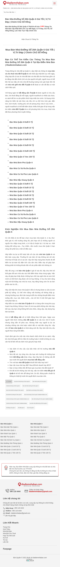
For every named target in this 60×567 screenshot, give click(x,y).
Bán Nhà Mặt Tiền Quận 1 (9, 427)
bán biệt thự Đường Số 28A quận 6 (14, 394)
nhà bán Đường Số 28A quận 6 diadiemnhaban (16, 403)
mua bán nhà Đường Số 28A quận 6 (22, 381)
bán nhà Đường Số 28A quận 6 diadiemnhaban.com (35, 394)
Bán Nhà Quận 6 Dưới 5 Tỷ (21, 122)
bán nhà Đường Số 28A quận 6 (39, 381)
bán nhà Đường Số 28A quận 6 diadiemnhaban (42, 399)
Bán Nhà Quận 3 (36, 424)
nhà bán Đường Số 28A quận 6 (13, 385)
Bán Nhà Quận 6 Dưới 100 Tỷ (22, 151)
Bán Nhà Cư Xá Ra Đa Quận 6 (23, 168)
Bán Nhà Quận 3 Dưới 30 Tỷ (40, 446)
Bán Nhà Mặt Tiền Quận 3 (39, 427)
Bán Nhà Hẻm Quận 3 (38, 430)
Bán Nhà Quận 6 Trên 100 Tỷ (22, 157)
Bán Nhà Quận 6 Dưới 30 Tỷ (22, 139)
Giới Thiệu (6, 529)
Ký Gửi (5, 538)
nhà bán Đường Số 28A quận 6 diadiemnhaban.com (17, 399)
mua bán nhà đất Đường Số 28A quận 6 (38, 403)
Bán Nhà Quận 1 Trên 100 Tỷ (11, 453)
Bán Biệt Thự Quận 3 (38, 437)
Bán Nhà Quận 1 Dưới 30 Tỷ (10, 446)
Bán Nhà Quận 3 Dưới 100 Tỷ (41, 450)
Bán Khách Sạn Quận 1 (9, 433)
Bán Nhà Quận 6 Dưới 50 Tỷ (22, 145)
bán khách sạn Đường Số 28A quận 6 (34, 390)
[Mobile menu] (54, 3)
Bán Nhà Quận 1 (6, 424)
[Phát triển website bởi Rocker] (30, 558)
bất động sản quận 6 (10, 407)
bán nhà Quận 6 (17, 328)
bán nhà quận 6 (30, 407)
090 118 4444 (15, 491)
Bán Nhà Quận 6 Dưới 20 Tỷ (22, 134)
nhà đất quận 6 (21, 407)
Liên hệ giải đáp (9, 516)
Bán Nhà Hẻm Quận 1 (8, 430)
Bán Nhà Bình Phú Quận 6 (21, 163)
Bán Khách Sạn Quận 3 (39, 433)
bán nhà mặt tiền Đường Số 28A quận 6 (15, 390)
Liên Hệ (5, 542)
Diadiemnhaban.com (16, 65)
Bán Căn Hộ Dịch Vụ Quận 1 (10, 440)
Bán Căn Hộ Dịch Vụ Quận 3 (40, 440)
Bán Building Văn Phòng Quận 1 (12, 443)
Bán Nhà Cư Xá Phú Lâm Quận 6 (24, 174)
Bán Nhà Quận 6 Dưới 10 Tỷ (22, 128)
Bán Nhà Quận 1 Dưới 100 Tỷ (11, 450)
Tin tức (5, 540)
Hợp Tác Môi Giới (9, 536)
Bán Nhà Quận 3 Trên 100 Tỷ (41, 453)
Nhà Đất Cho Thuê (9, 533)
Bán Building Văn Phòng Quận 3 (42, 443)
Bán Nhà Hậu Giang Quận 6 (22, 180)
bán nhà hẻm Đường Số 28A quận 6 (31, 385)
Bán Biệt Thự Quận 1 (8, 437)
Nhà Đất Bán (7, 531)
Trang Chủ (6, 8)
